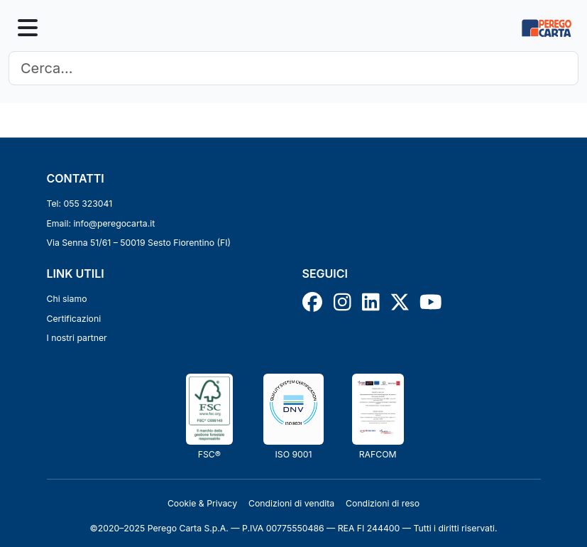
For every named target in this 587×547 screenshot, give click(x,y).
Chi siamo (67, 298)
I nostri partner (77, 337)
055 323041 (88, 203)
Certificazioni (74, 318)
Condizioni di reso (382, 503)
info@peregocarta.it (114, 223)
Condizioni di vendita (291, 503)
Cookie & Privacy (202, 503)
